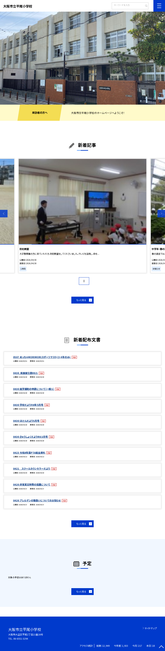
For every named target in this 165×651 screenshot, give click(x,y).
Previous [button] (4, 213)
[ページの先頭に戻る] (161, 647)
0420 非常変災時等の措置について (32, 484)
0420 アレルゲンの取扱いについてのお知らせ (37, 500)
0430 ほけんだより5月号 (26, 420)
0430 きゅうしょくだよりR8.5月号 (30, 436)
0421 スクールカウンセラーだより (32, 468)
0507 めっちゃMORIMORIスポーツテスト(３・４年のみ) (42, 357)
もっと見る (81, 300)
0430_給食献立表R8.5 (25, 373)
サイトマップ (151, 628)
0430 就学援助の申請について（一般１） (34, 389)
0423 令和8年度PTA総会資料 (29, 452)
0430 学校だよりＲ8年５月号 (28, 404)
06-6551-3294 (20, 638)
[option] (82, 58)
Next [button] (161, 213)
